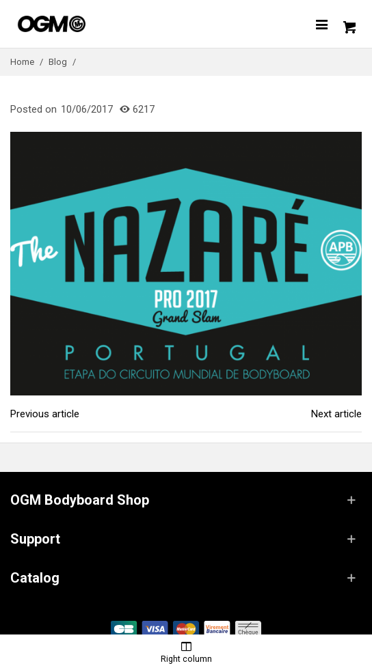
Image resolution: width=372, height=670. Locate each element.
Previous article (44, 414)
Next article (336, 414)
